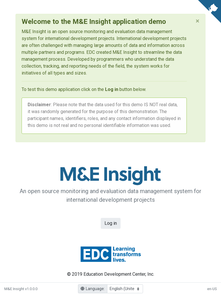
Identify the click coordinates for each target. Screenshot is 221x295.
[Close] (197, 21)
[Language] (125, 288)
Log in (111, 223)
